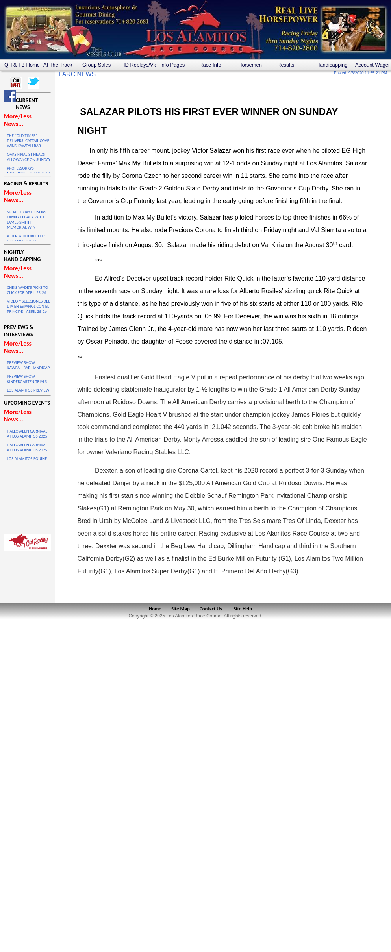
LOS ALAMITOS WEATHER (27, 497)
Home (155, 609)
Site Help (242, 609)
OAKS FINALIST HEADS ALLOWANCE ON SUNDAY (28, 157)
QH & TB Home (21, 65)
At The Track (57, 65)
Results (285, 65)
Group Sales (96, 65)
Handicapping (332, 65)
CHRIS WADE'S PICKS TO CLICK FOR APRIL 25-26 (27, 290)
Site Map (180, 609)
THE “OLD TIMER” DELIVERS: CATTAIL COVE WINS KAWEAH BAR (28, 140)
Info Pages (172, 65)
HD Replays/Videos (138, 65)
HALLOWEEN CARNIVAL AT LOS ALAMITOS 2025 (27, 434)
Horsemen (250, 65)
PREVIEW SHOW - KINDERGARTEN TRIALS (27, 379)
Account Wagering (372, 65)
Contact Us (211, 609)
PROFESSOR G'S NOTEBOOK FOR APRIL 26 (29, 171)
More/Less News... (18, 120)
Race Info (210, 65)
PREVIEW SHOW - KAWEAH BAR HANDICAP (28, 365)
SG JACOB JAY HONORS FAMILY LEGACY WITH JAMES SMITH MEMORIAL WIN (26, 219)
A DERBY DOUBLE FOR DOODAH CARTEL (26, 238)
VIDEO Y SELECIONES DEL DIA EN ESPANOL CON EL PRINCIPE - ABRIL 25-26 (28, 306)
